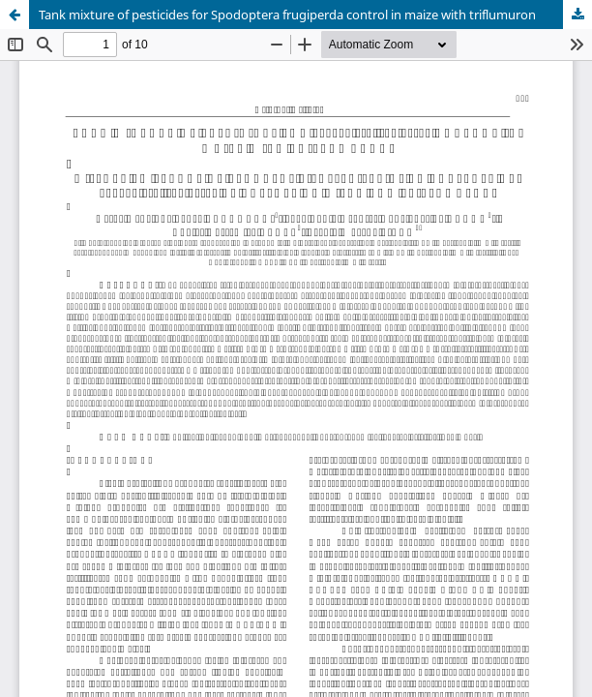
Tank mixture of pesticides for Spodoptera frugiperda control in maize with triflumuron (287, 14)
